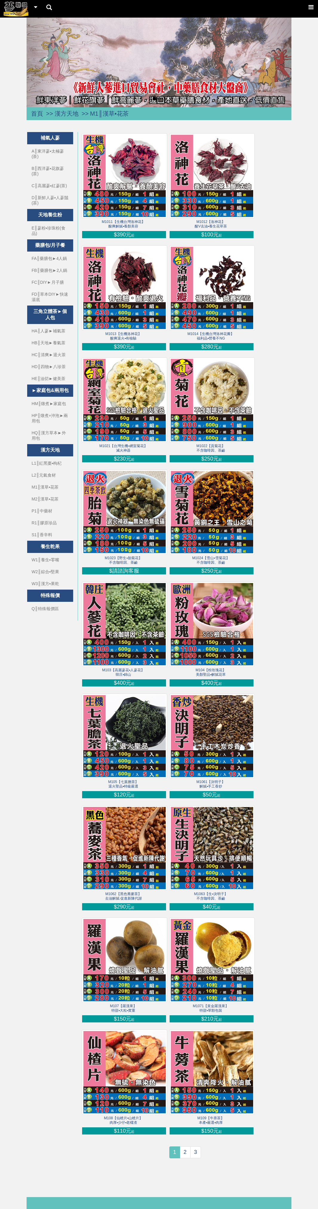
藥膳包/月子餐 (50, 245)
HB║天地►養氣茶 (48, 342)
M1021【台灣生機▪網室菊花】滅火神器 (123, 448)
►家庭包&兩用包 (50, 390)
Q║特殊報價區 (45, 608)
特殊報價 (50, 595)
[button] (46, 59)
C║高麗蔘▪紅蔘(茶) (49, 185)
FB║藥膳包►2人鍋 (49, 270)
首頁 (37, 113)
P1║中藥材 (42, 511)
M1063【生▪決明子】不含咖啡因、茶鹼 (211, 896)
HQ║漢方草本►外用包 (49, 435)
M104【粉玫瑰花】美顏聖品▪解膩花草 (211, 672)
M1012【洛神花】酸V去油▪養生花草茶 (211, 224)
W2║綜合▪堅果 (45, 571)
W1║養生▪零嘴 (45, 559)
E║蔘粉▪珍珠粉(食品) (48, 231)
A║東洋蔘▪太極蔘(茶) (48, 154)
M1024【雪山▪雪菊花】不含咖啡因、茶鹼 (211, 560)
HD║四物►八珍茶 (49, 366)
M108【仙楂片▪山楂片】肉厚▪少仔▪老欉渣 (123, 1120)
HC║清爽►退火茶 (49, 354)
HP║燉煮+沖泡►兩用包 (50, 418)
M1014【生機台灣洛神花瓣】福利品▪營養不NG (211, 336)
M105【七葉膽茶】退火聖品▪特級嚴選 (123, 784)
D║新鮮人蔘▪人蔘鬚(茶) (50, 200)
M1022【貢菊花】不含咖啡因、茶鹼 (210, 448)
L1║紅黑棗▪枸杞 (47, 463)
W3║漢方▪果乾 (45, 583)
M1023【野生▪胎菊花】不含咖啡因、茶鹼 (123, 560)
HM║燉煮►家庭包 (49, 403)
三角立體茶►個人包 (50, 314)
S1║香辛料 (42, 534)
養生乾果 (50, 546)
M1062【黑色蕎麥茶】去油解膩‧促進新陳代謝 (123, 896)
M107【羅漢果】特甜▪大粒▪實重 (123, 1008)
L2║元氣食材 (44, 475)
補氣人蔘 (50, 137)
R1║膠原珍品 (44, 522)
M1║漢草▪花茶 (109, 113)
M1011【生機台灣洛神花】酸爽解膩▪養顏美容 (123, 224)
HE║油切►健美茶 (48, 378)
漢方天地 (67, 113)
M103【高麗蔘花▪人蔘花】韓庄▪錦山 (123, 672)
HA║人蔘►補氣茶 (48, 330)
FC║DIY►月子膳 (48, 282)
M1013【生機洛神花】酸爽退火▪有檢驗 (123, 336)
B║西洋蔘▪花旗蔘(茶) (48, 171)
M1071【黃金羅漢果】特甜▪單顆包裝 (211, 1008)
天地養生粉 (50, 214)
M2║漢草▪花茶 (45, 499)
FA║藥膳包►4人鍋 (49, 258)
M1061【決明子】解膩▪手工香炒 (210, 784)
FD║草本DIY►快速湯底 (50, 297)
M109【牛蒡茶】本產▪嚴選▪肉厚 (210, 1120)
